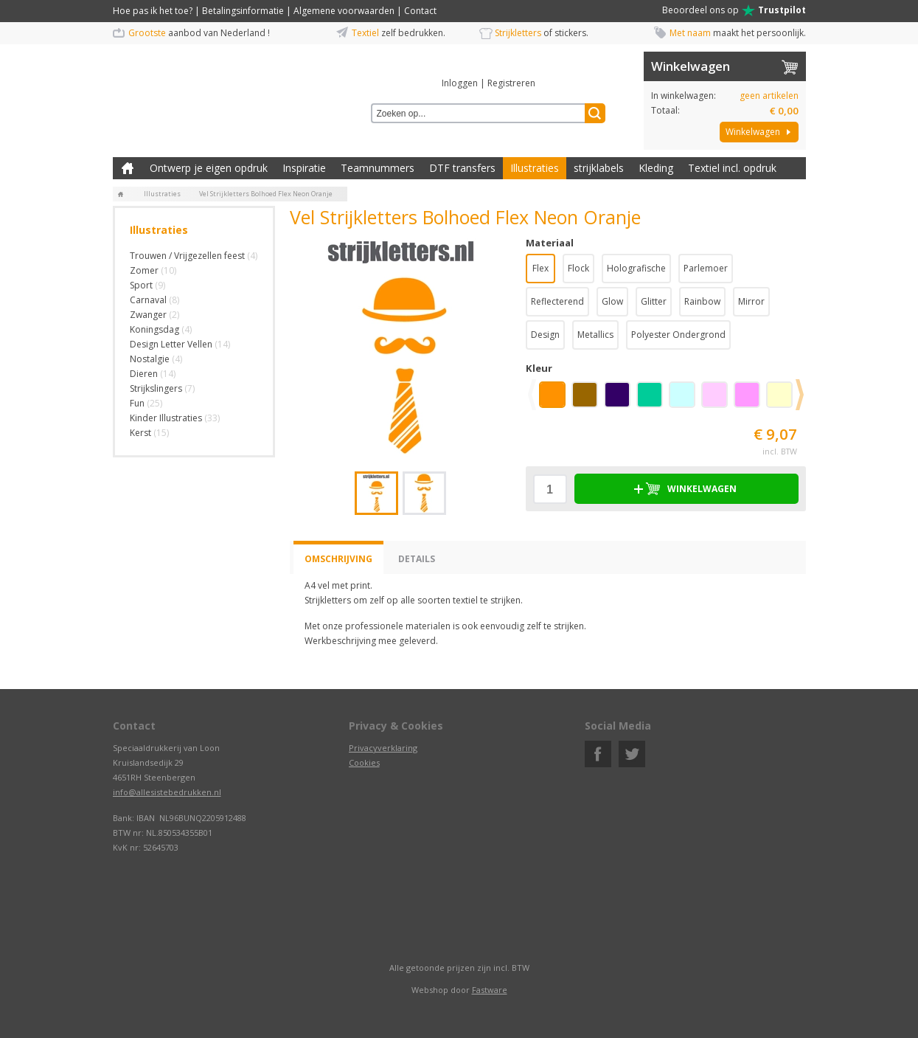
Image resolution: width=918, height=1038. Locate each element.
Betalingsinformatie (243, 10)
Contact (420, 10)
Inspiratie (304, 168)
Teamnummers (377, 168)
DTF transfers (462, 168)
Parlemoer (706, 268)
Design (545, 334)
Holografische (636, 268)
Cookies (364, 762)
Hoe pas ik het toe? (152, 10)
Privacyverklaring (383, 747)
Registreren (511, 83)
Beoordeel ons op (734, 10)
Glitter (654, 301)
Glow (612, 301)
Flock (578, 268)
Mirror (751, 301)
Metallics (595, 334)
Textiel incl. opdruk (732, 168)
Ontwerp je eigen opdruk (209, 168)
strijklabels (599, 168)
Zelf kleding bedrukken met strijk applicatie (127, 168)
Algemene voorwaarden (343, 10)
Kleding (656, 168)
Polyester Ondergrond (678, 334)
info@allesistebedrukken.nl (167, 791)
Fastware (489, 989)
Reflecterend (557, 301)
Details (416, 559)
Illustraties (534, 168)
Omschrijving (338, 559)
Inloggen (460, 83)
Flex (540, 268)
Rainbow (702, 301)
